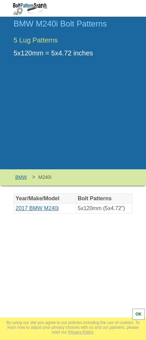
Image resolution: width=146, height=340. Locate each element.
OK (138, 314)
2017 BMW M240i (37, 208)
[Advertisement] (73, 118)
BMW (21, 177)
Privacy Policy (80, 332)
